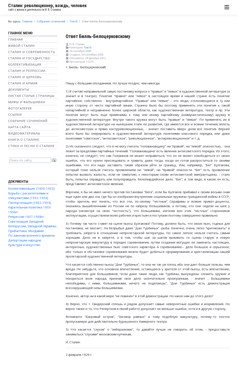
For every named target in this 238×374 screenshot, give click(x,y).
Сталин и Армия (22, 83)
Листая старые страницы (31, 96)
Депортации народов (24, 240)
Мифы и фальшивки (26, 102)
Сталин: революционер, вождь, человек (47, 5)
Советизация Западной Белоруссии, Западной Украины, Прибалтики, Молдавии (32, 226)
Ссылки (15, 115)
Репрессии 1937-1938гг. (26, 216)
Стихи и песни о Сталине (31, 146)
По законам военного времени (31, 235)
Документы (18, 89)
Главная (15, 39)
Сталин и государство (29, 58)
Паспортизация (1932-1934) (29, 202)
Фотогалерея (20, 108)
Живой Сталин (21, 46)
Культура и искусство (24, 245)
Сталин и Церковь (25, 77)
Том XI (87, 47)
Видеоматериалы (24, 133)
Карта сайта (19, 127)
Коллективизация (24, 64)
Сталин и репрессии (26, 71)
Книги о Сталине (23, 140)
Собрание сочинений (27, 121)
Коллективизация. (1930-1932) (31, 188)
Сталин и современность (31, 52)
